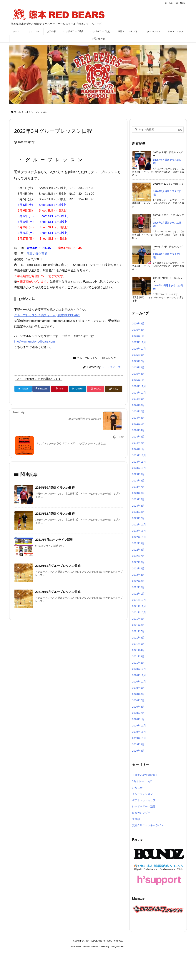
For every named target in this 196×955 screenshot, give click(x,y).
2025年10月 (139, 348)
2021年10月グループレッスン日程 (58, 591)
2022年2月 (138, 587)
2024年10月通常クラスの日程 (55, 487)
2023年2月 (138, 518)
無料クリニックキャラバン (147, 825)
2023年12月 (139, 455)
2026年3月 (138, 329)
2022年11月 (139, 530)
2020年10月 (139, 681)
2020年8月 (138, 694)
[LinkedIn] (77, 389)
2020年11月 (139, 675)
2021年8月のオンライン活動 (54, 539)
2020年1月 (138, 719)
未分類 (136, 819)
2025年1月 (138, 380)
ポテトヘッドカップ (143, 800)
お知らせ (137, 787)
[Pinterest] (59, 389)
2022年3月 (138, 581)
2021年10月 (139, 612)
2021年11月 (139, 606)
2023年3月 (138, 511)
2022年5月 (138, 568)
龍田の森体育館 (37, 253)
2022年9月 (138, 543)
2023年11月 (139, 461)
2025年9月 (138, 354)
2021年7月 (138, 631)
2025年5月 (138, 367)
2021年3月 (138, 656)
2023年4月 (138, 505)
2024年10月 (139, 392)
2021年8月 (138, 625)
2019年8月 (138, 750)
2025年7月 (138, 361)
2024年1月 (138, 449)
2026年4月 (138, 323)
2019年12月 (139, 725)
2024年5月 (138, 424)
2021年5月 (138, 643)
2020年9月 (138, 687)
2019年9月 (138, 744)
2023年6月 (138, 493)
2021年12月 (139, 599)
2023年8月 (138, 480)
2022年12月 (139, 524)
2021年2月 (138, 662)
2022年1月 (138, 593)
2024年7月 (138, 411)
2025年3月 (138, 373)
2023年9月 (138, 474)
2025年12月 (139, 342)
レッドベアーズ (111, 367)
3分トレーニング (142, 781)
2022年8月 (138, 549)
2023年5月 (138, 499)
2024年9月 (138, 398)
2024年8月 (138, 405)
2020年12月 (139, 669)
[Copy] (113, 389)
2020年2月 (138, 712)
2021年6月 (138, 637)
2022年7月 (138, 555)
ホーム (17, 111)
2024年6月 (138, 417)
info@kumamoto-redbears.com (34, 341)
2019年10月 (139, 738)
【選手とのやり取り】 (145, 775)
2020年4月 (138, 706)
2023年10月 (139, 468)
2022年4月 (138, 574)
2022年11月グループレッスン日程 (58, 565)
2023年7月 (138, 486)
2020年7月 (138, 700)
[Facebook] (41, 389)
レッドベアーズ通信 (143, 806)
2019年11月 (139, 731)
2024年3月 (138, 436)
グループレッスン (37, 111)
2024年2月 (138, 442)
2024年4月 (138, 430)
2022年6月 (138, 562)
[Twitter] (23, 389)
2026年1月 (138, 336)
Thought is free (116, 946)
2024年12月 (139, 386)
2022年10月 (139, 537)
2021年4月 (138, 650)
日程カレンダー (109, 358)
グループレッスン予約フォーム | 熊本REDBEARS (47, 315)
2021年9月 (138, 618)
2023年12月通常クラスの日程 (55, 513)
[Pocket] (95, 389)
